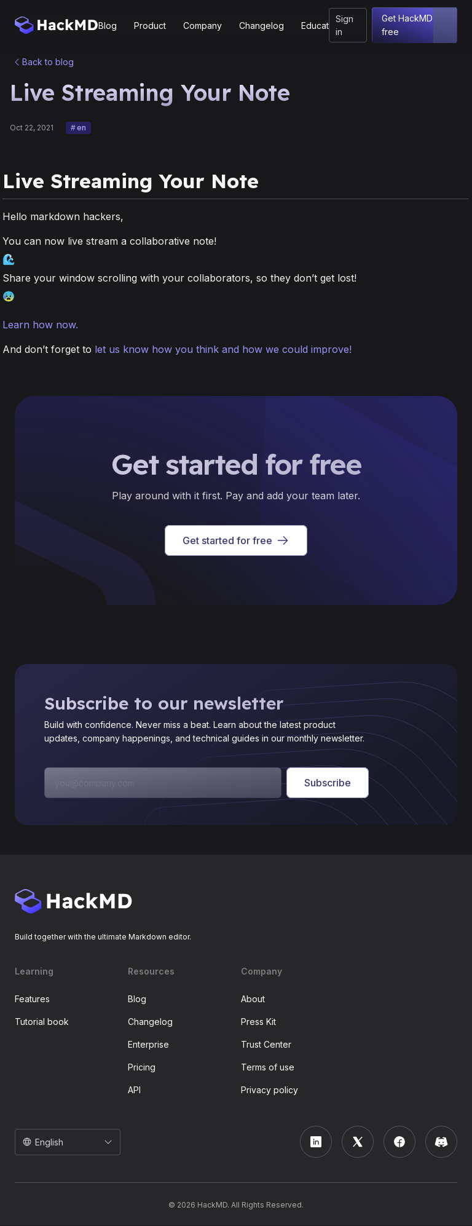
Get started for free (236, 541)
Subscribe (327, 783)
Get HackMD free (414, 25)
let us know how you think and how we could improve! (223, 350)
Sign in (344, 25)
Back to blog (48, 62)
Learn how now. (40, 325)
